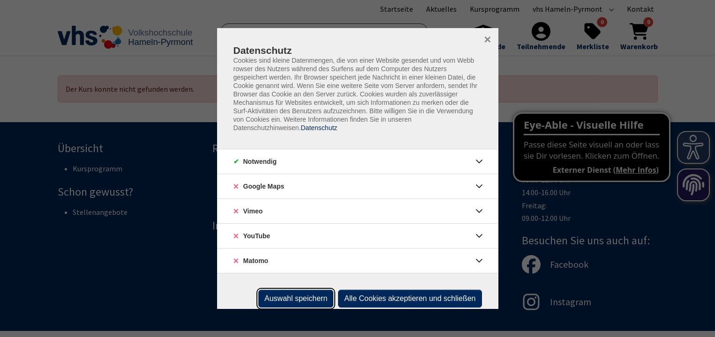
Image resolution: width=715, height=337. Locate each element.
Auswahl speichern (295, 298)
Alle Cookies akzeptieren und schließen (409, 298)
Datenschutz (319, 128)
